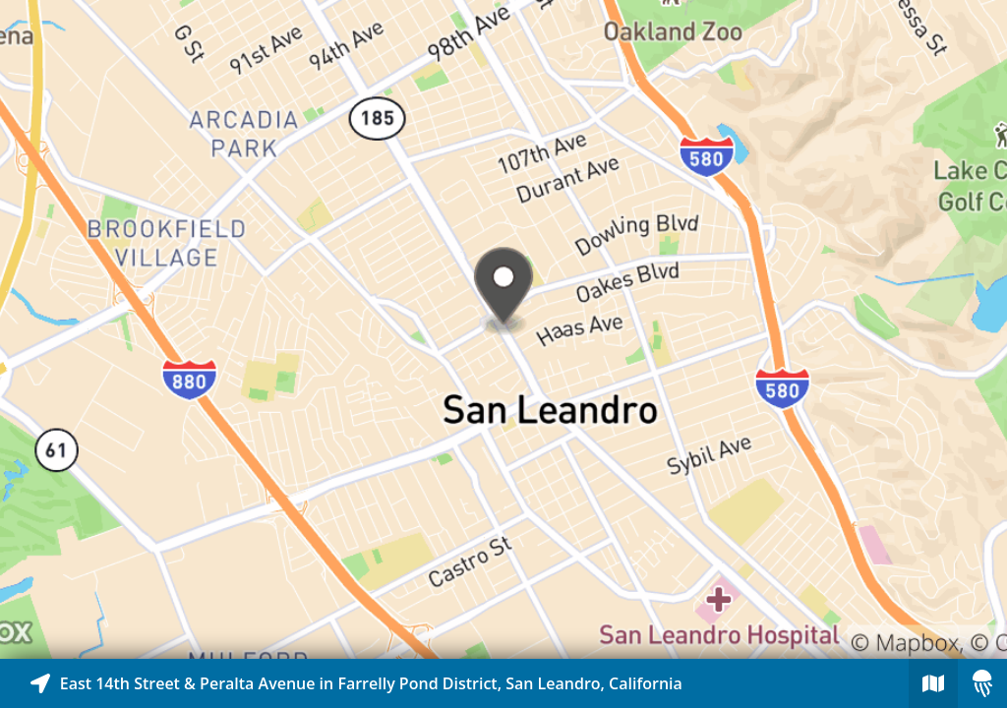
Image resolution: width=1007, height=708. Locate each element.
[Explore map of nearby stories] (503, 329)
